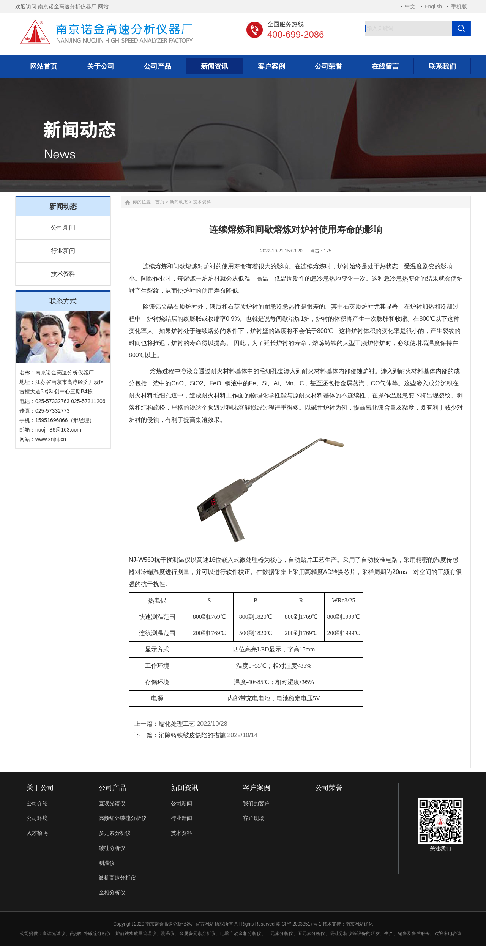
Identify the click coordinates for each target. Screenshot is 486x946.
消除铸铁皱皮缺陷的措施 (192, 735)
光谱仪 (58, 933)
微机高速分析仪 (117, 878)
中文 (410, 6)
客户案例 (256, 787)
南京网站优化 (359, 924)
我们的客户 (256, 803)
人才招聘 (37, 833)
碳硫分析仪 (99, 933)
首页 (159, 202)
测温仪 (107, 863)
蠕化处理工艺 (177, 724)
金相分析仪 (112, 892)
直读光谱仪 (112, 803)
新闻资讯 (184, 787)
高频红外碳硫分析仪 (123, 818)
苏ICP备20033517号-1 (298, 924)
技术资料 (63, 274)
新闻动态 (179, 202)
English (433, 6)
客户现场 (253, 818)
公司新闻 (63, 227)
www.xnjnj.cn (50, 439)
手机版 (459, 6)
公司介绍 (37, 803)
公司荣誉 (328, 787)
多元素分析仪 (115, 833)
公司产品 (112, 787)
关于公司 (40, 787)
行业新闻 (63, 251)
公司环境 (37, 818)
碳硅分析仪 (112, 848)
